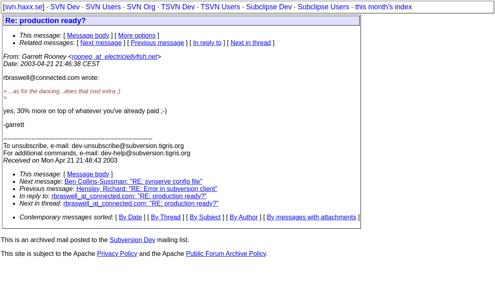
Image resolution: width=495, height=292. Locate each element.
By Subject (205, 217)
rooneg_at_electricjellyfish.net (114, 56)
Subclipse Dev (269, 7)
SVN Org (141, 7)
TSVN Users (220, 7)
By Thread (166, 217)
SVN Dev (64, 7)
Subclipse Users (323, 7)
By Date (130, 217)
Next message (101, 42)
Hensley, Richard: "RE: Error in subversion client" (147, 188)
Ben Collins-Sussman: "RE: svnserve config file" (133, 181)
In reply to (207, 42)
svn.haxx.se (24, 7)
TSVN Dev (178, 7)
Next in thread (250, 42)
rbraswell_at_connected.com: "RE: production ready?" (129, 196)
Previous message (157, 42)
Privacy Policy (117, 253)
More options (137, 35)
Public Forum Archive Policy (226, 253)
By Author (244, 217)
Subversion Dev (133, 239)
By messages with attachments (311, 217)
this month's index (383, 7)
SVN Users (103, 7)
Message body (88, 35)
